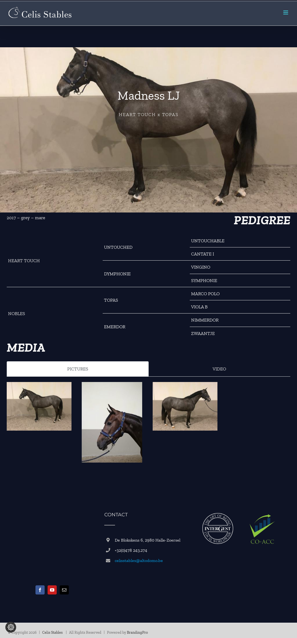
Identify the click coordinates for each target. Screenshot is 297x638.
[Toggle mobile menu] (286, 12)
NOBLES (16, 313)
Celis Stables (52, 632)
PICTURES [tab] (77, 369)
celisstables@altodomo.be (139, 560)
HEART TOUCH (24, 260)
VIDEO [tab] (219, 369)
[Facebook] (40, 589)
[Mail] (64, 589)
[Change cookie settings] (10, 627)
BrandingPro (137, 632)
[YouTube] (52, 589)
